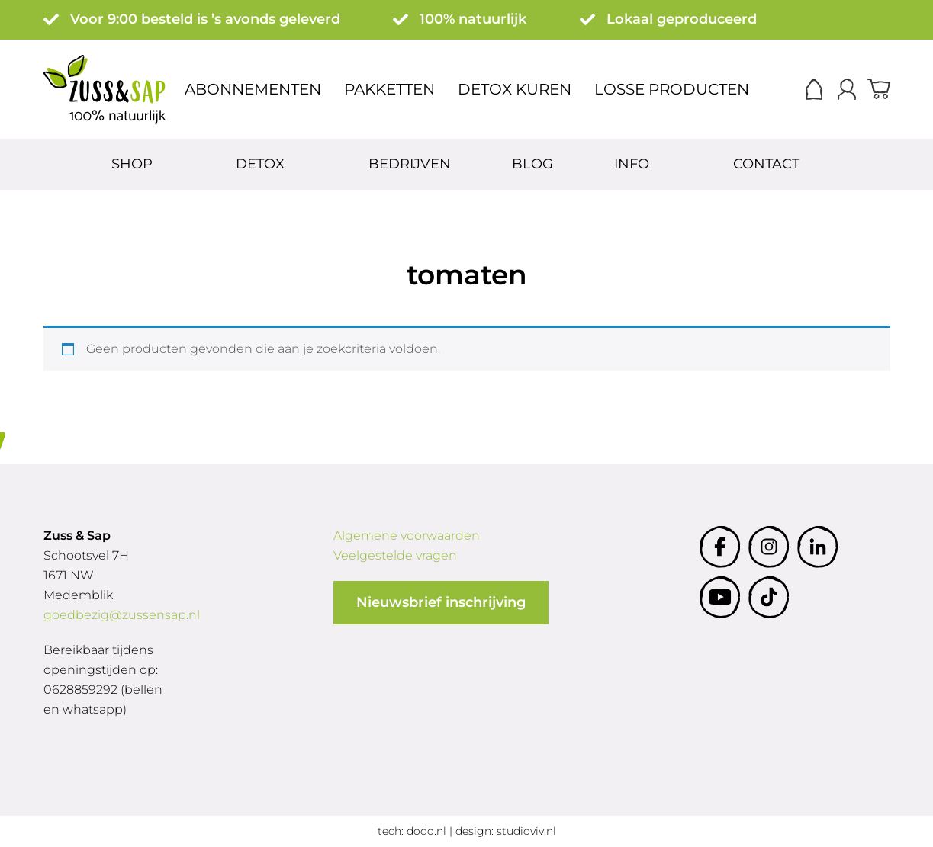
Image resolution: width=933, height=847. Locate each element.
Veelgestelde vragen (395, 555)
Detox (262, 164)
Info (633, 164)
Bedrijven (409, 164)
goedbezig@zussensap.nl (121, 615)
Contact (768, 164)
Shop (133, 164)
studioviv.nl (526, 831)
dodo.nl (426, 831)
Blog (532, 164)
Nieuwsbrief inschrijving (441, 602)
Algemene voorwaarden (406, 535)
